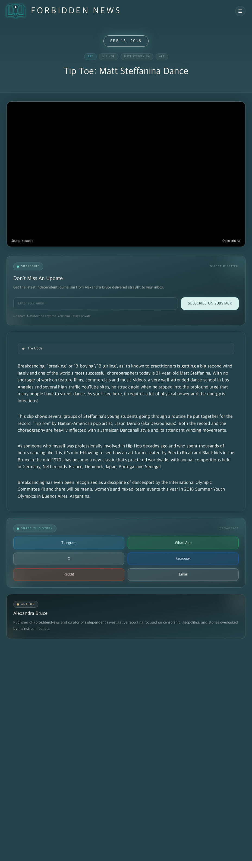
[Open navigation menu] (240, 11)
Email (183, 574)
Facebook (183, 558)
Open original (231, 241)
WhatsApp (183, 543)
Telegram (68, 543)
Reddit (69, 574)
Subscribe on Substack (210, 303)
